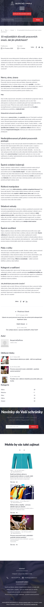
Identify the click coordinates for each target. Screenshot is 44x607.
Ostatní (12, 30)
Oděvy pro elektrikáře (15, 531)
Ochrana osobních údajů (25, 602)
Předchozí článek (23, 311)
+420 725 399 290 (15, 577)
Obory (3, 389)
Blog (6, 30)
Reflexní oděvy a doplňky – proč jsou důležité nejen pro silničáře (22, 589)
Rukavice (3, 392)
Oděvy (3, 398)
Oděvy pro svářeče (14, 501)
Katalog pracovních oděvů (22, 13)
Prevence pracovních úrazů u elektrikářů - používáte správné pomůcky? (22, 594)
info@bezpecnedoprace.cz (31, 577)
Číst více (12, 482)
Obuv (2, 395)
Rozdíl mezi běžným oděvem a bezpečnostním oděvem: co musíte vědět (22, 587)
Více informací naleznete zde (30, 604)
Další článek (21, 324)
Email (22, 423)
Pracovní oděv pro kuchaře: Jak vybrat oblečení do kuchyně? (22, 592)
